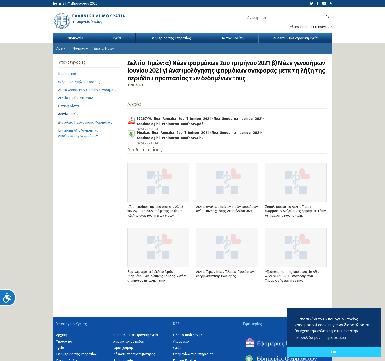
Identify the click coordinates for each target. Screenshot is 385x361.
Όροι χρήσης (123, 348)
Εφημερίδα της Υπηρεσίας (170, 38)
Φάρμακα (80, 48)
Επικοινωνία (322, 27)
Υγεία (117, 38)
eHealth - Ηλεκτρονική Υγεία (295, 38)
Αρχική (61, 48)
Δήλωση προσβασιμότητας (134, 354)
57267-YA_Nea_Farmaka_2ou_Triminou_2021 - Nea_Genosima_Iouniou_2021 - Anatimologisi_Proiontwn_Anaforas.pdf (228, 120)
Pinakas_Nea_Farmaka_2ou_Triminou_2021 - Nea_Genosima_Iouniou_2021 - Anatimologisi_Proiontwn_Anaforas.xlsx (228, 134)
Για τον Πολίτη (232, 38)
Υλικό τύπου (299, 27)
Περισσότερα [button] (335, 337)
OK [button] (334, 352)
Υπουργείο (75, 38)
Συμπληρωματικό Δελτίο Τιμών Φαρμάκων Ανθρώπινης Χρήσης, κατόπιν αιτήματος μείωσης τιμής (295, 211)
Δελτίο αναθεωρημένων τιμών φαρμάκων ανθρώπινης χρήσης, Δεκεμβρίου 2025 (227, 209)
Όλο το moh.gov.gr (187, 335)
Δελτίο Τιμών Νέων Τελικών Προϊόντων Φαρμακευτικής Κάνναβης (225, 274)
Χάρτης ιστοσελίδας (129, 341)
